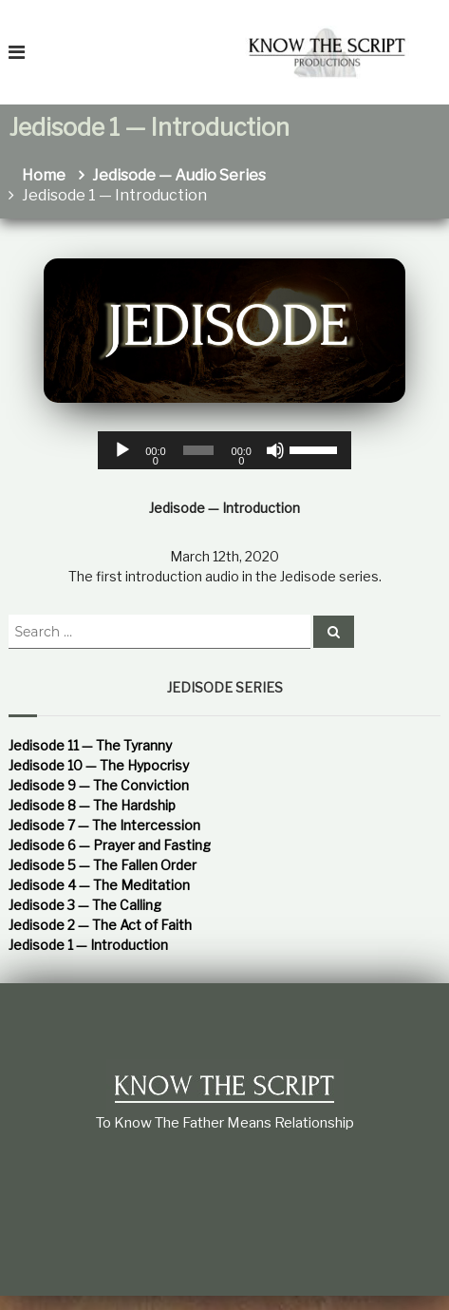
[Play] (122, 450)
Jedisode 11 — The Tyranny (90, 745)
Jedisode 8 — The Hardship (92, 805)
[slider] (198, 450)
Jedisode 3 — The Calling (85, 905)
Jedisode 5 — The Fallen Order (102, 865)
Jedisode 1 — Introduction (88, 945)
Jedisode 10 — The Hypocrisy (99, 765)
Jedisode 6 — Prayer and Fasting (110, 845)
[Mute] (275, 450)
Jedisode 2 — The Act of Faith (100, 925)
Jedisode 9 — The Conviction (99, 785)
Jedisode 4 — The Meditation (99, 885)
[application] (224, 450)
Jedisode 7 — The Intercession (104, 825)
